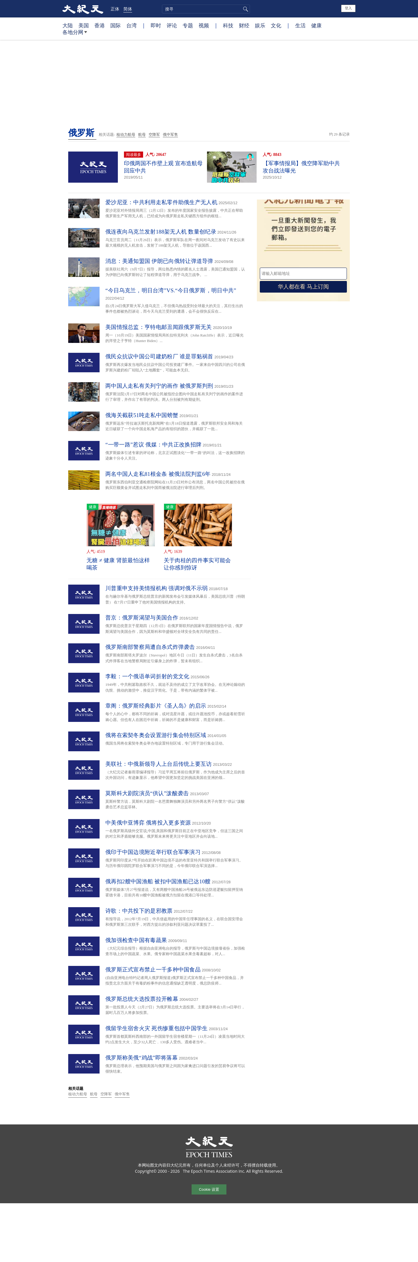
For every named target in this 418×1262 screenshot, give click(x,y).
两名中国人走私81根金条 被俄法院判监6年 (158, 474)
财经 (244, 25)
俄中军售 (170, 134)
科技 (228, 25)
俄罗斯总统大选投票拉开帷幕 (141, 999)
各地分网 (74, 34)
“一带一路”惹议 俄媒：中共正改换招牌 (153, 445)
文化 (276, 25)
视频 (204, 25)
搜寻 (244, 9)
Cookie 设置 (209, 1189)
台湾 (131, 25)
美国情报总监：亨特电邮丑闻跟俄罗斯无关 (158, 327)
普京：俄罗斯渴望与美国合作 (141, 618)
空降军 (154, 134)
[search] (206, 9)
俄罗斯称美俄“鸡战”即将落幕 (141, 1058)
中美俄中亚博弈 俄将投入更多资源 (148, 823)
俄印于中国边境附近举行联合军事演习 (153, 852)
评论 (172, 25)
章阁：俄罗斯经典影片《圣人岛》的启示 (155, 706)
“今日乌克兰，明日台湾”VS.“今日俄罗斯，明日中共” (170, 290)
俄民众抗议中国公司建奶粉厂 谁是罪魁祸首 (159, 356)
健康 (316, 25)
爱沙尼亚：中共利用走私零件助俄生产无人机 (161, 202)
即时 (156, 25)
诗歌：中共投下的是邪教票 (139, 911)
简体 (127, 9)
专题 (188, 25)
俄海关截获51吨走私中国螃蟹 (141, 415)
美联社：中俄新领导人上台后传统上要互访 (158, 764)
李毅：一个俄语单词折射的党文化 (147, 676)
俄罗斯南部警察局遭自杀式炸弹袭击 (150, 647)
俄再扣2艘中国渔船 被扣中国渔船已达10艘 (158, 881)
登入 (348, 8)
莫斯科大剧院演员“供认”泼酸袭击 (147, 793)
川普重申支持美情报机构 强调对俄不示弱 (156, 588)
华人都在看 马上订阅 (303, 287)
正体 (115, 9)
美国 (83, 25)
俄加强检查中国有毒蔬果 (136, 940)
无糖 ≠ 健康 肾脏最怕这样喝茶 (118, 564)
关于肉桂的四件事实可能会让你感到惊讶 (197, 564)
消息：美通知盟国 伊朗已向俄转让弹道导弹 (159, 261)
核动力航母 (125, 134)
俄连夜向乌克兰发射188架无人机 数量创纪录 (160, 232)
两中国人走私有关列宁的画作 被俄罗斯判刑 (159, 386)
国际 (115, 25)
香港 (99, 25)
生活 (300, 25)
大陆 (67, 25)
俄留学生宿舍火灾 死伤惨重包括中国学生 (156, 1028)
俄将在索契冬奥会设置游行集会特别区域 (155, 735)
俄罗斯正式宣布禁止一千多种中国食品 (153, 969)
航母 (142, 134)
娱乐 (260, 25)
